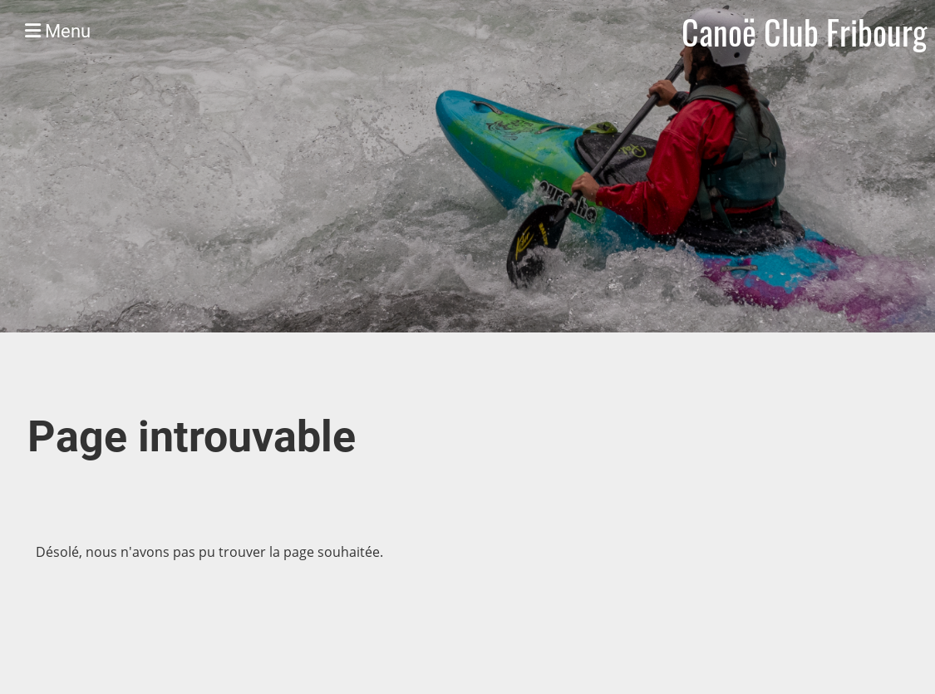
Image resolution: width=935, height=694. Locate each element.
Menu (58, 31)
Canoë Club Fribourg (804, 31)
